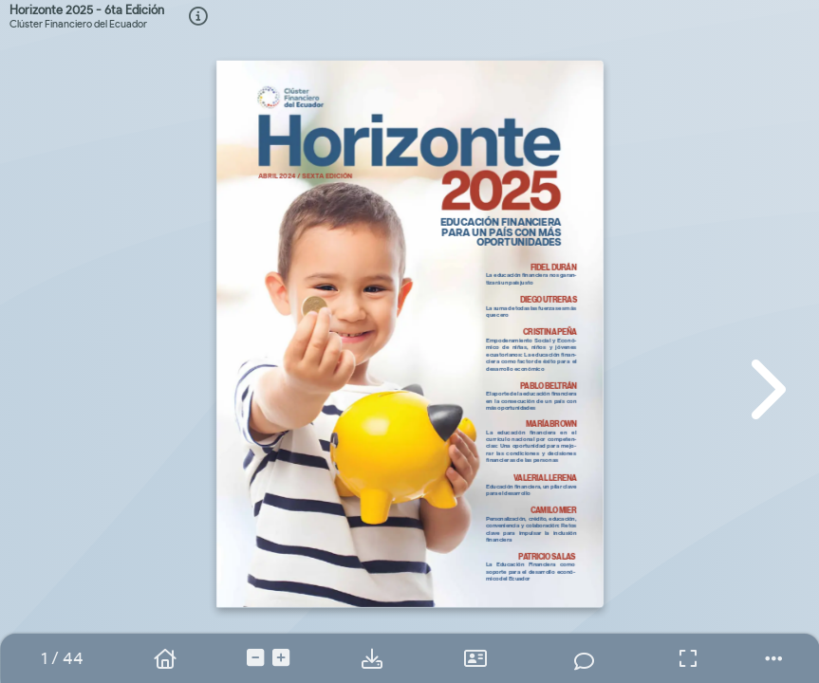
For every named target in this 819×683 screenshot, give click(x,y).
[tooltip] (198, 17)
